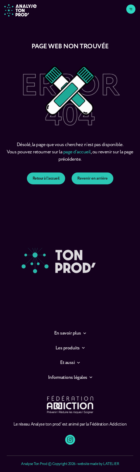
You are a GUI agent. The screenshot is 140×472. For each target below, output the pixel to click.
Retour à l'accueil (46, 185)
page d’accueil (77, 156)
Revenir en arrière (92, 185)
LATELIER (111, 464)
